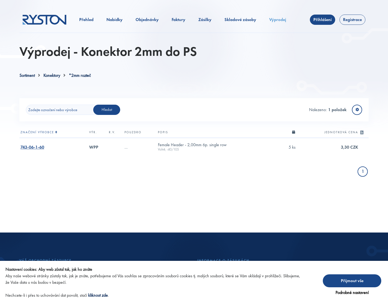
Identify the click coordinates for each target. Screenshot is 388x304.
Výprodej (277, 19)
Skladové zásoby (240, 19)
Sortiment (27, 75)
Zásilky (205, 19)
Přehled (86, 19)
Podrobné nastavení (352, 292)
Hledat (107, 109)
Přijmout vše (352, 280)
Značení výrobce (39, 132)
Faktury (178, 19)
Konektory (51, 75)
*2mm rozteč (80, 75)
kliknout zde (98, 295)
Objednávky (147, 19)
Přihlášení (322, 19)
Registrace (352, 19)
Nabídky (114, 19)
